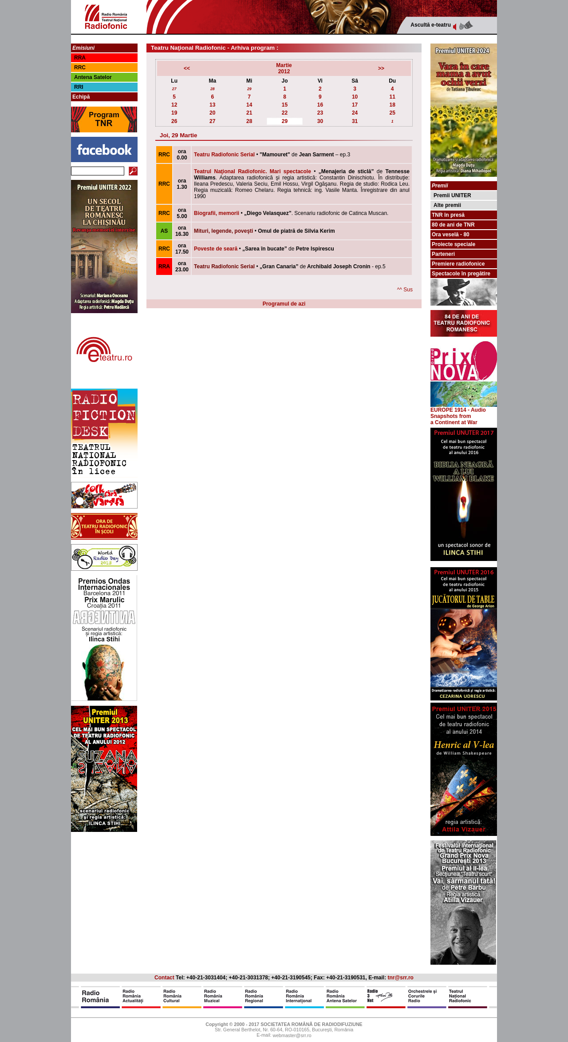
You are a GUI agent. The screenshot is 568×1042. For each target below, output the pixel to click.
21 (249, 113)
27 (174, 89)
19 (174, 113)
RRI (78, 87)
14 (249, 105)
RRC (80, 67)
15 (285, 105)
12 (174, 105)
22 (285, 113)
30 (320, 121)
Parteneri (443, 254)
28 (212, 89)
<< (187, 68)
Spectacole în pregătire (461, 273)
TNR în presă (448, 215)
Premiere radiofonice (458, 264)
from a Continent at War (453, 419)
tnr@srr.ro (401, 977)
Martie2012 (284, 68)
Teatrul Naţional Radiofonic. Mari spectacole (252, 171)
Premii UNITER (452, 195)
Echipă (81, 97)
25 (392, 113)
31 (355, 121)
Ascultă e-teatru (430, 25)
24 (355, 113)
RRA (80, 58)
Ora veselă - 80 (450, 234)
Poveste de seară (215, 249)
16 (320, 105)
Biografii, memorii (216, 213)
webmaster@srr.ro (291, 1035)
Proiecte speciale (453, 244)
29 (249, 89)
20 (212, 113)
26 (174, 121)
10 (355, 97)
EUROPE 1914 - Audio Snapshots (463, 410)
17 (355, 105)
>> (381, 68)
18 (392, 105)
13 (212, 105)
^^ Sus (405, 289)
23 (320, 113)
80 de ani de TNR (453, 225)
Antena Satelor (93, 77)
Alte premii (447, 205)
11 (392, 97)
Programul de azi (284, 304)
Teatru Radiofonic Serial (224, 154)
